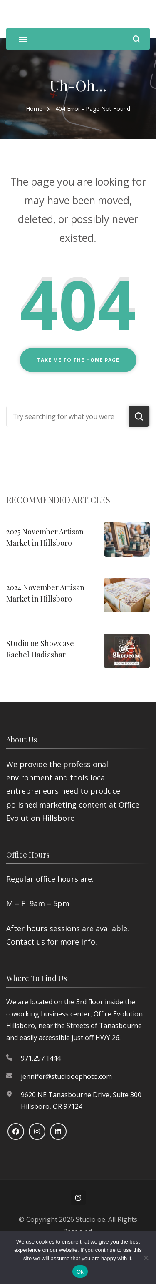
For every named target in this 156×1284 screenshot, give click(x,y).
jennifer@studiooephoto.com (66, 1076)
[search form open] (136, 39)
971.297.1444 (41, 1058)
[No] (145, 1258)
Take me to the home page (78, 360)
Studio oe (90, 1219)
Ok (80, 1272)
